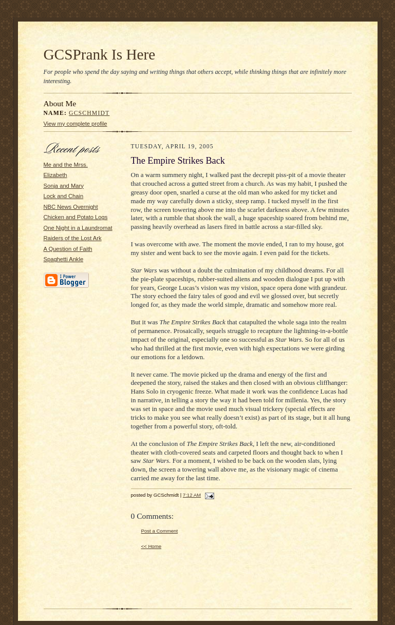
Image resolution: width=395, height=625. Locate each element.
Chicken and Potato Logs (76, 217)
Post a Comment (159, 531)
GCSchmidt (89, 113)
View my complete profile (75, 124)
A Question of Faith (68, 249)
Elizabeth (55, 175)
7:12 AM (192, 495)
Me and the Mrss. (66, 165)
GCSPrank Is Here (100, 54)
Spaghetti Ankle (64, 259)
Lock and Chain (64, 196)
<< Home (151, 546)
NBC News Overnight (71, 207)
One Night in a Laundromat (78, 228)
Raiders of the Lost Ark (73, 238)
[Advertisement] (74, 447)
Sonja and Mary (64, 186)
